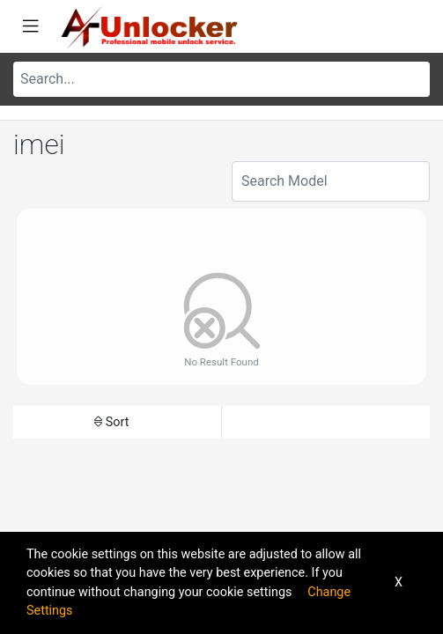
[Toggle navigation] (30, 26)
